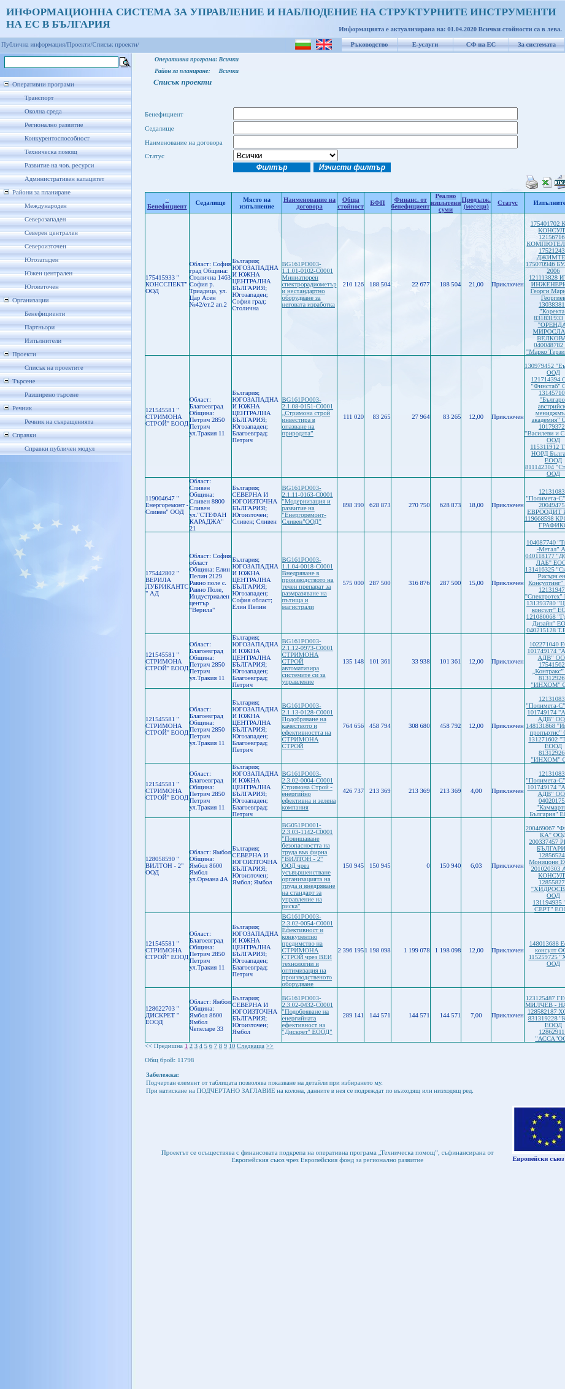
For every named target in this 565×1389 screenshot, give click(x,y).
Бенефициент (167, 203)
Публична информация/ (34, 44)
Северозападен (45, 219)
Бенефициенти (45, 313)
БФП (377, 202)
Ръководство (369, 44)
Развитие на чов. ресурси (59, 165)
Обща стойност (350, 203)
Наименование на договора (309, 203)
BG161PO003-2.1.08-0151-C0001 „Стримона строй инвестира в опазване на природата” (307, 416)
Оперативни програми (43, 84)
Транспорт (39, 97)
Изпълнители (43, 340)
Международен (46, 205)
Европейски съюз (538, 1158)
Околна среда (43, 111)
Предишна (168, 1046)
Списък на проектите (54, 367)
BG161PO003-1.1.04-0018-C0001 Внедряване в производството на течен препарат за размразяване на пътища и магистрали (308, 583)
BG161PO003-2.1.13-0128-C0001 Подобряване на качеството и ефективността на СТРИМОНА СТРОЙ (307, 725)
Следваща (250, 1046)
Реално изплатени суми (446, 203)
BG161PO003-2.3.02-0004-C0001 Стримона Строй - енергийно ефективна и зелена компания (309, 790)
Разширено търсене (52, 394)
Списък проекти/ (116, 44)
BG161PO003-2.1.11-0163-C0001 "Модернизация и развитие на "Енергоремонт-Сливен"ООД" (307, 504)
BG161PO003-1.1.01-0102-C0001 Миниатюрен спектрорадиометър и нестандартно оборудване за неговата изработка (309, 284)
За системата (537, 44)
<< (148, 1046)
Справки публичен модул (59, 448)
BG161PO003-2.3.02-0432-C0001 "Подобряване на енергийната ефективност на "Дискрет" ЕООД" (307, 1015)
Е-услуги (425, 44)
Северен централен (51, 232)
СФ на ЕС (481, 44)
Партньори (40, 327)
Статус (508, 202)
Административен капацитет (64, 178)
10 (232, 1046)
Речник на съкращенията (59, 421)
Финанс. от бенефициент (410, 203)
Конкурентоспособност (57, 138)
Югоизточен (42, 286)
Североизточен (45, 246)
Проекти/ (80, 44)
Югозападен (41, 259)
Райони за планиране (41, 192)
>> (270, 1046)
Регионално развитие (54, 124)
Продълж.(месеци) (476, 203)
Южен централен (48, 273)
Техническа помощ (51, 151)
